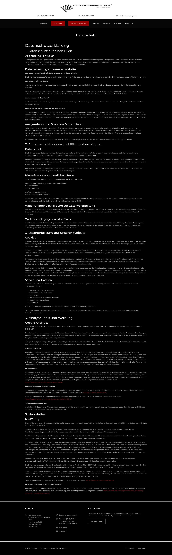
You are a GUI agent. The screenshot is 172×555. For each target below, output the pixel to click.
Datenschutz (130, 548)
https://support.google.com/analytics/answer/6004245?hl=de (48, 399)
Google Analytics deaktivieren (94, 393)
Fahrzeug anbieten (78, 23)
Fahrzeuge (58, 23)
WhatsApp (63, 527)
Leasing (106, 23)
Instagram (62, 531)
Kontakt (117, 23)
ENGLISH (129, 23)
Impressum (141, 548)
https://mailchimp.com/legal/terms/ (100, 480)
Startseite (43, 23)
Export (96, 23)
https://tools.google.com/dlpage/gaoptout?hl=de (44, 382)
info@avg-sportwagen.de (128, 16)
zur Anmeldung (96, 521)
